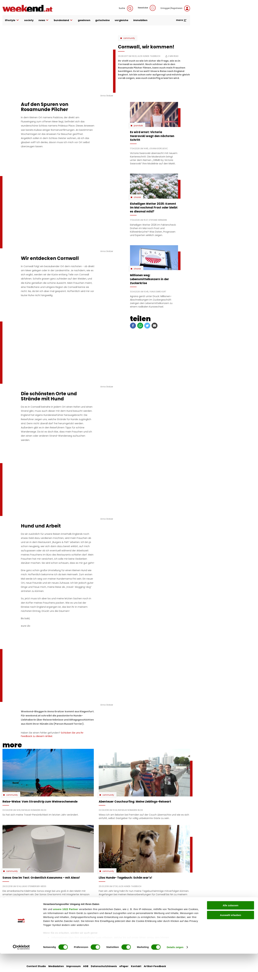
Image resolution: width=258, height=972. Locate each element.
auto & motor (75, 914)
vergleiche (121, 20)
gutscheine (102, 20)
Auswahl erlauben (230, 933)
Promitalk (138, 125)
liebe (100, 914)
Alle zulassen (230, 923)
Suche (126, 8)
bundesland (63, 20)
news (44, 20)
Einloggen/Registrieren (175, 8)
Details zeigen (175, 965)
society (29, 20)
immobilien (140, 20)
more (181, 20)
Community (129, 38)
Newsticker (147, 8)
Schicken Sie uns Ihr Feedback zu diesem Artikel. (52, 734)
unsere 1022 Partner (65, 927)
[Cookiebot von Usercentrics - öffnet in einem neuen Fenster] (21, 965)
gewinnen (84, 20)
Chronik (137, 197)
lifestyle (12, 20)
